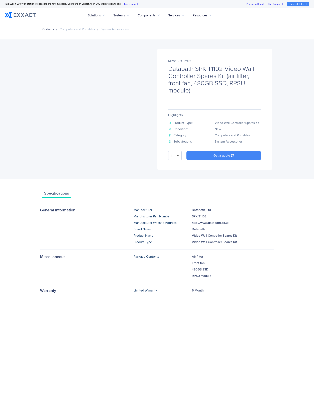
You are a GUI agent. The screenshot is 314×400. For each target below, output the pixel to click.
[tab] (56, 194)
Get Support (276, 4)
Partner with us (256, 4)
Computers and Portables (77, 29)
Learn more (131, 4)
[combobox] (175, 155)
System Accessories (115, 29)
